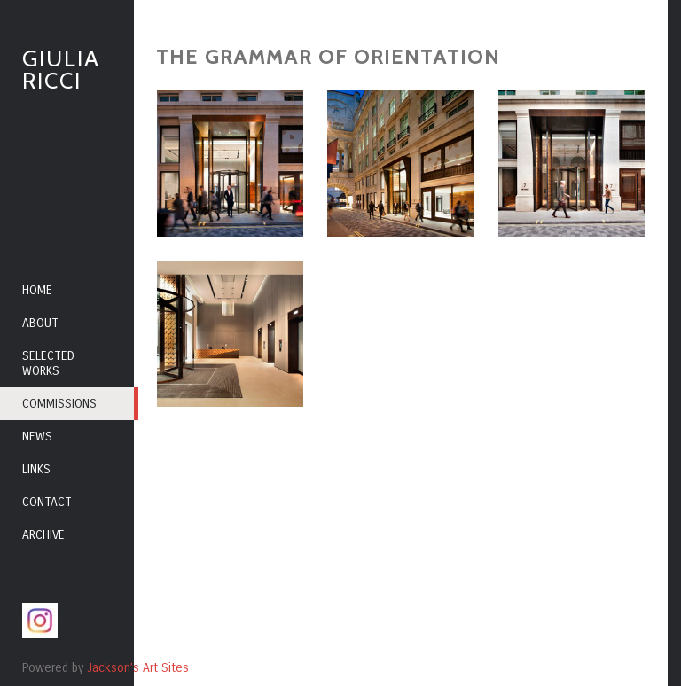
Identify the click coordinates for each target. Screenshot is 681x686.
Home (37, 290)
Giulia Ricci (61, 69)
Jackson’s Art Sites (138, 667)
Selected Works (48, 363)
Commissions (59, 403)
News (37, 436)
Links (36, 469)
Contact (47, 502)
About (40, 323)
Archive (43, 534)
